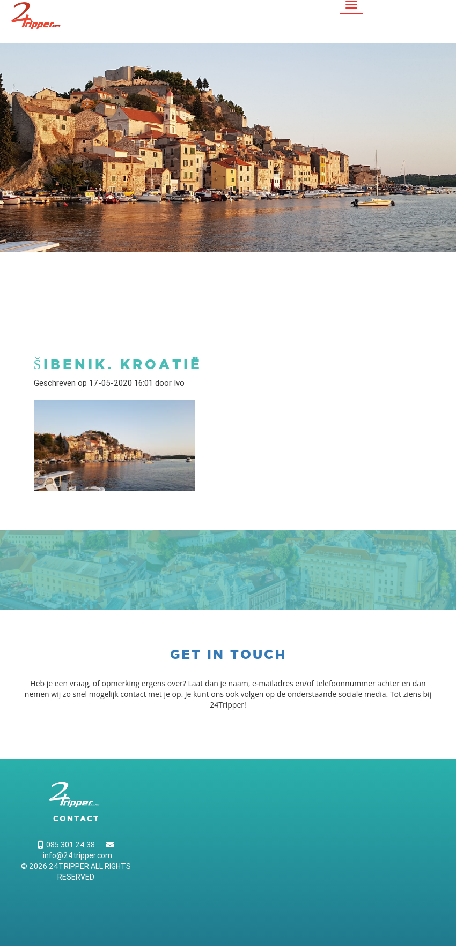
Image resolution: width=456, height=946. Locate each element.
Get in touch (228, 654)
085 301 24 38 (66, 844)
